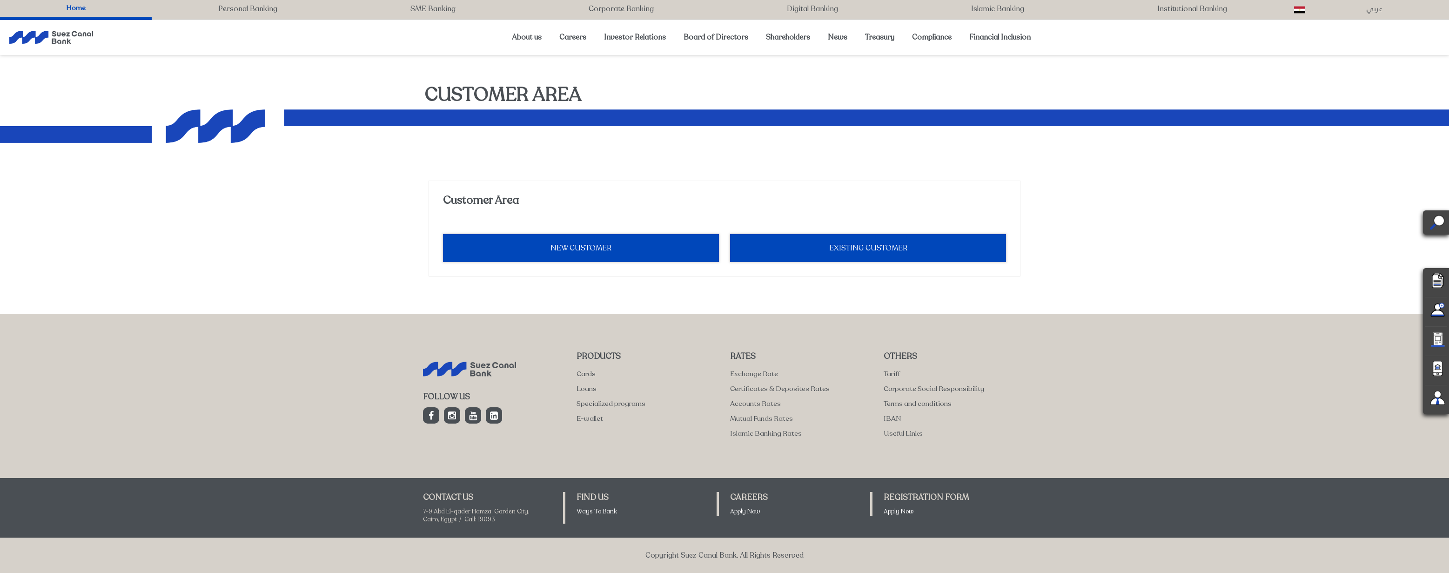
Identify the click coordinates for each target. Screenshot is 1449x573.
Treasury (879, 37)
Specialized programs (611, 403)
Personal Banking (247, 9)
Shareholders (788, 37)
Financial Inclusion (1000, 37)
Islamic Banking (997, 9)
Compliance (932, 37)
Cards (586, 373)
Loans (587, 388)
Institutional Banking (1192, 9)
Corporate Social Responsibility (934, 388)
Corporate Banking (621, 9)
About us (527, 37)
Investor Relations (635, 37)
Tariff (892, 373)
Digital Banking (812, 9)
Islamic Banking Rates (766, 433)
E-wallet (590, 418)
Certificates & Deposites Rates (780, 388)
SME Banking (433, 9)
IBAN (892, 418)
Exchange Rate (754, 373)
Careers (572, 37)
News (837, 37)
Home (76, 8)
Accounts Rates (755, 403)
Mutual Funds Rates (761, 418)
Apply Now (745, 511)
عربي (1374, 8)
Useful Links (903, 433)
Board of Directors (716, 37)
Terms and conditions (918, 403)
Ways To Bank (597, 511)
